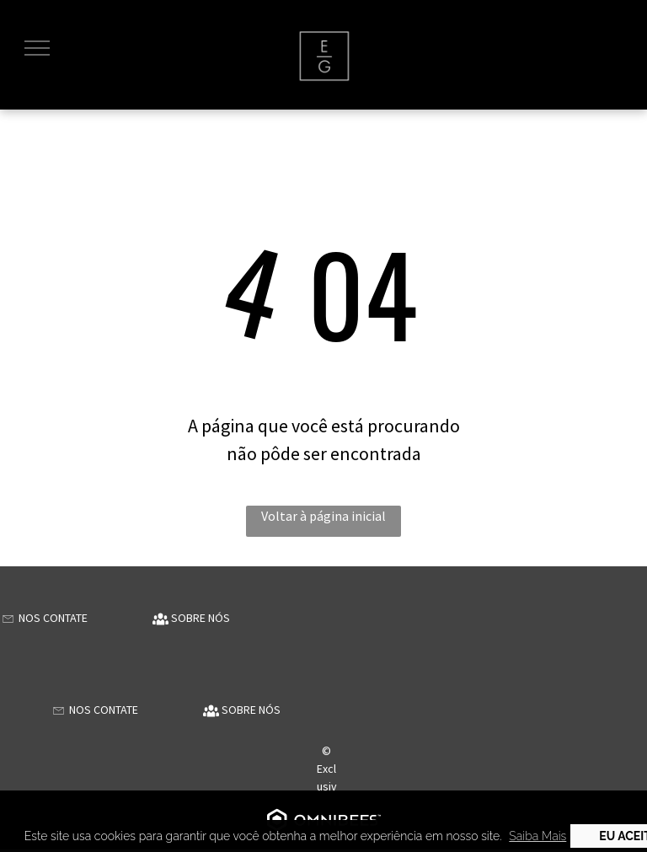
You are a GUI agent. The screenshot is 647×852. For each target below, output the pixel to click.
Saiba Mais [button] (537, 836)
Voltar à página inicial (323, 515)
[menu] (37, 48)
